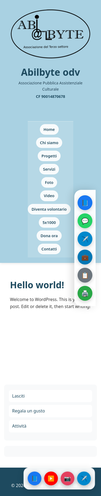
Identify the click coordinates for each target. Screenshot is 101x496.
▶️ (51, 478)
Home (49, 129)
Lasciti (18, 396)
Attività (19, 426)
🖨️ (85, 293)
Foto (49, 182)
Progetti (49, 155)
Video (49, 195)
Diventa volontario (49, 209)
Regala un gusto (28, 411)
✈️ (85, 239)
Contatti (49, 249)
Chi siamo (49, 142)
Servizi (49, 169)
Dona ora (49, 235)
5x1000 (49, 222)
